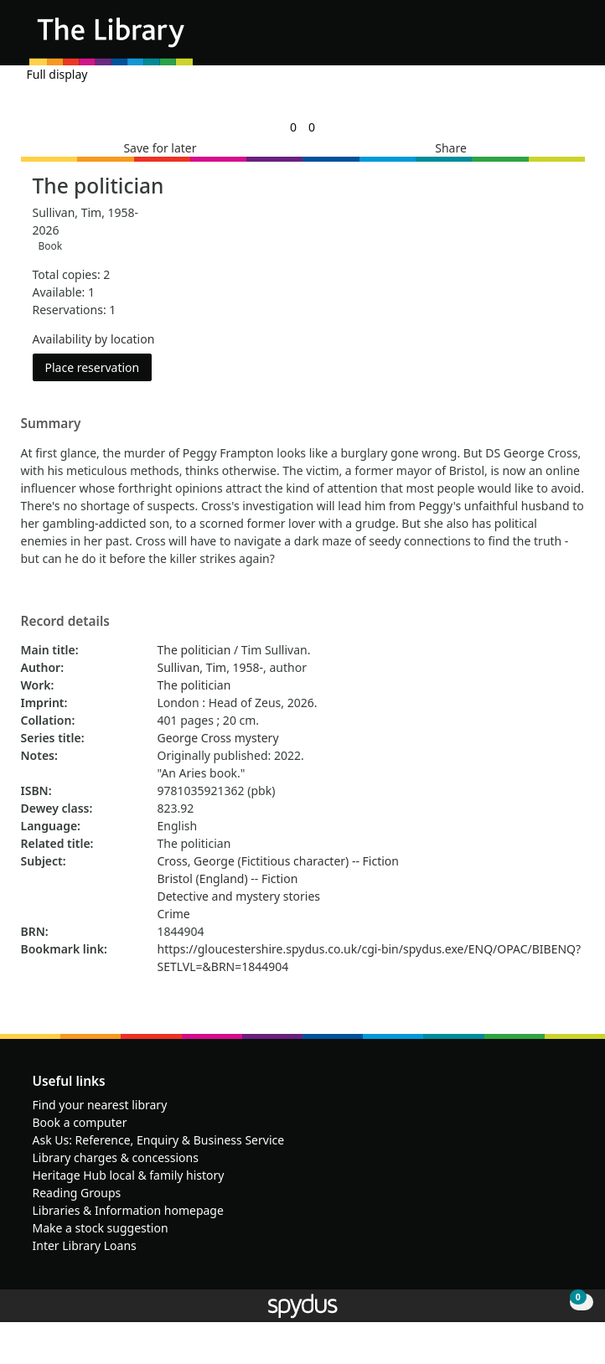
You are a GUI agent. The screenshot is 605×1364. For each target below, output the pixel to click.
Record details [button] (65, 621)
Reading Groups (77, 1193)
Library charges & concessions (116, 1157)
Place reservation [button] (99, 366)
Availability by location (94, 339)
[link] (293, 127)
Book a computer (80, 1122)
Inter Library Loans (85, 1245)
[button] (546, 39)
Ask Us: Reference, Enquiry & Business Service (159, 1140)
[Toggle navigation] (567, 39)
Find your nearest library (100, 1105)
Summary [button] (51, 423)
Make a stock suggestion (100, 1228)
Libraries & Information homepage (128, 1210)
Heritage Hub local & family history (129, 1175)
